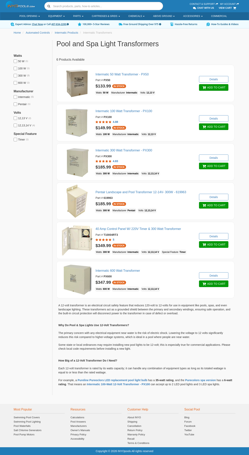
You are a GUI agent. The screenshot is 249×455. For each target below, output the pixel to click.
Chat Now (37, 24)
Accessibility (77, 438)
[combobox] (103, 6)
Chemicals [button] (136, 16)
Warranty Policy (136, 434)
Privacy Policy (78, 434)
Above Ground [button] (164, 16)
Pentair (22, 104)
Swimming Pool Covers (27, 417)
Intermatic (24, 97)
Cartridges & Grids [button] (106, 16)
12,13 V (22, 118)
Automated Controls (38, 32)
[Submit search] (48, 6)
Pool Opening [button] (29, 16)
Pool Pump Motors (24, 434)
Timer (21, 139)
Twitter (188, 430)
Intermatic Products (66, 32)
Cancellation (134, 425)
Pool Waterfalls (22, 425)
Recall (130, 438)
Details (214, 79)
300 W (22, 75)
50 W (21, 61)
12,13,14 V (24, 125)
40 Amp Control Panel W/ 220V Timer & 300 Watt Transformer (138, 229)
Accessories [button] (193, 16)
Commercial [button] (219, 16)
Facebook (190, 425)
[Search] (107, 6)
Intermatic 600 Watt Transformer (118, 270)
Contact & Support (204, 4)
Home (17, 32)
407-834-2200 (60, 24)
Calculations (77, 417)
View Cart (227, 8)
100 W (22, 68)
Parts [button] (78, 16)
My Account (229, 4)
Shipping (132, 421)
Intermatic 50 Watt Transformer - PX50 (122, 74)
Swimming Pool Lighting (27, 421)
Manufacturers (79, 425)
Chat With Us (203, 8)
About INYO (134, 417)
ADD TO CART (213, 87)
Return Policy (134, 430)
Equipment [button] (56, 16)
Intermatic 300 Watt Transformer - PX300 (124, 150)
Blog (186, 417)
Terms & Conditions (138, 443)
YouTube (189, 434)
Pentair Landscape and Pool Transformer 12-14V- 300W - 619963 (141, 192)
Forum (188, 421)
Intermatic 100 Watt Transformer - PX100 (124, 111)
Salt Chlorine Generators (27, 430)
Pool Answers (78, 421)
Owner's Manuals (80, 430)
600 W (22, 83)
